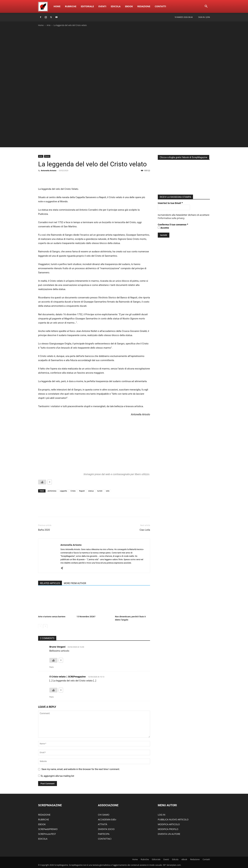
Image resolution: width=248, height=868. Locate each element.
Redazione (143, 6)
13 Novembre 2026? (86, 616)
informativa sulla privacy (171, 217)
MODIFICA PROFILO (168, 829)
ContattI (160, 6)
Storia (47, 156)
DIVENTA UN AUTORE (169, 833)
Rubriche (70, 6)
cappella (63, 491)
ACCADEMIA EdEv (107, 819)
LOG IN (161, 814)
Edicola (115, 6)
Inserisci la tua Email (170, 202)
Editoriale (87, 6)
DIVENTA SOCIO (106, 829)
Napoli (82, 491)
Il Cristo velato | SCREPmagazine (67, 676)
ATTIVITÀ (102, 824)
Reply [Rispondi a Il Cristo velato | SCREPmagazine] (51, 697)
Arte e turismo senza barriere (51, 616)
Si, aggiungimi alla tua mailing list (56, 776)
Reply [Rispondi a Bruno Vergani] (51, 667)
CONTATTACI (104, 838)
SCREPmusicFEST (47, 833)
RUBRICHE (43, 819)
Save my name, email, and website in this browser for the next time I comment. (80, 769)
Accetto (163, 226)
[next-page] (45, 626)
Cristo (73, 491)
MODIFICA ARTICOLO (169, 824)
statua (91, 491)
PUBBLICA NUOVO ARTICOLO (173, 819)
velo (107, 491)
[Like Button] (42, 482)
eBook (129, 6)
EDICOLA (42, 838)
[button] (206, 6)
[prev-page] (40, 626)
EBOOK (42, 824)
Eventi (102, 6)
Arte (49, 25)
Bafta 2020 (44, 529)
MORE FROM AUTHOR (75, 583)
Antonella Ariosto (48, 170)
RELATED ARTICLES (50, 583)
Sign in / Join (204, 17)
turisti (99, 491)
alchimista (52, 491)
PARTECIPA (103, 833)
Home (57, 6)
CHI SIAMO (103, 814)
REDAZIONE (44, 814)
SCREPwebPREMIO (48, 829)
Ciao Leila (145, 529)
